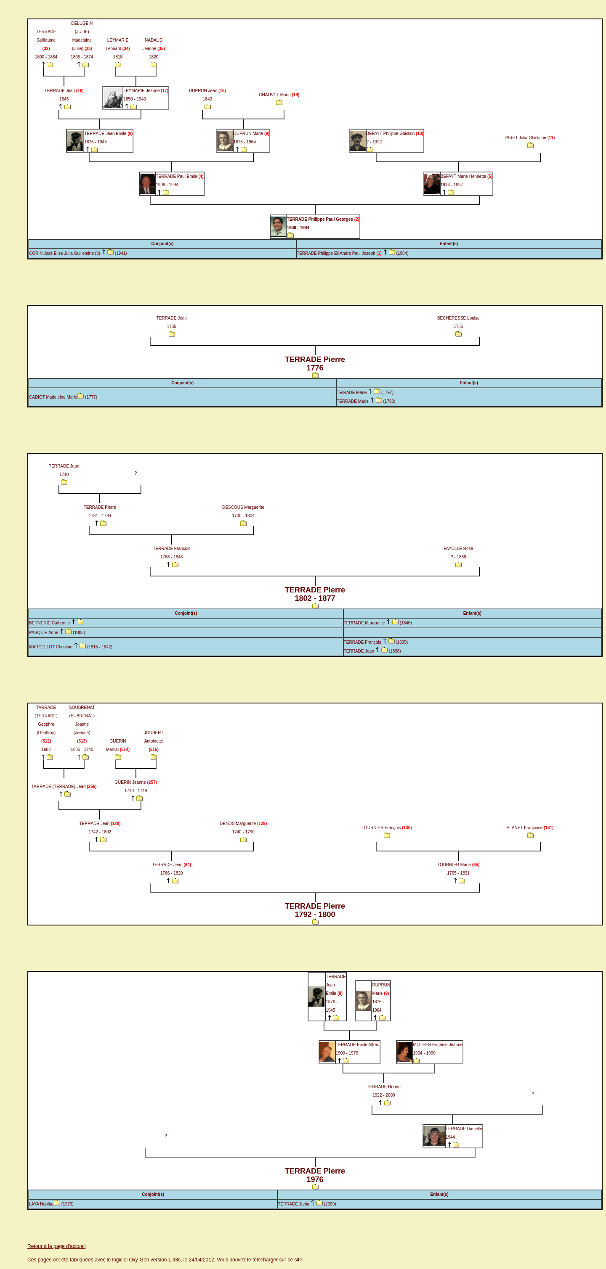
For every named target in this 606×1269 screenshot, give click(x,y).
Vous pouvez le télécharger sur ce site (259, 1260)
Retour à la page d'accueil (56, 1246)
